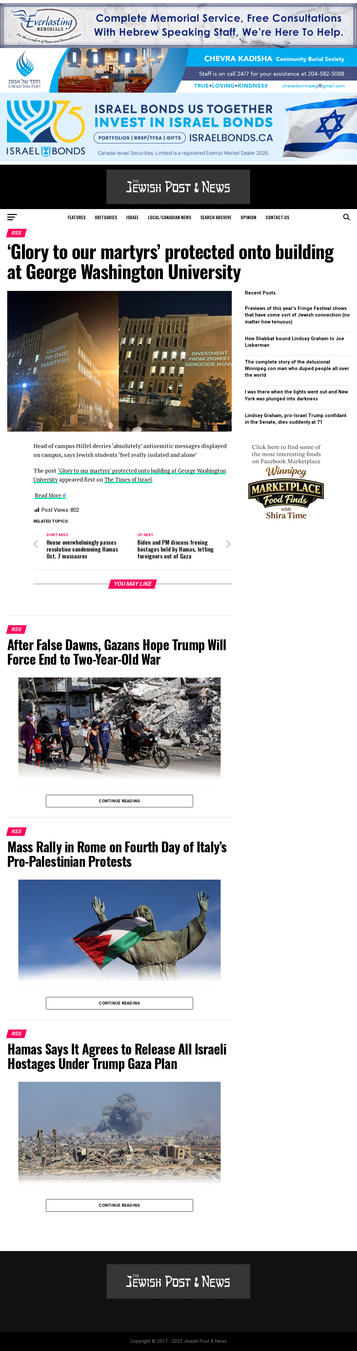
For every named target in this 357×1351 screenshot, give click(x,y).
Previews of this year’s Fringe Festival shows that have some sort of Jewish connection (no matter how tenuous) (297, 315)
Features (77, 217)
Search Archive (215, 217)
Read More (49, 495)
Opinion (248, 217)
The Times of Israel (165, 479)
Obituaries (106, 217)
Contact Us (277, 217)
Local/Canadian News (169, 217)
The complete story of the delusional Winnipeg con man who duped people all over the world (297, 368)
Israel (132, 217)
